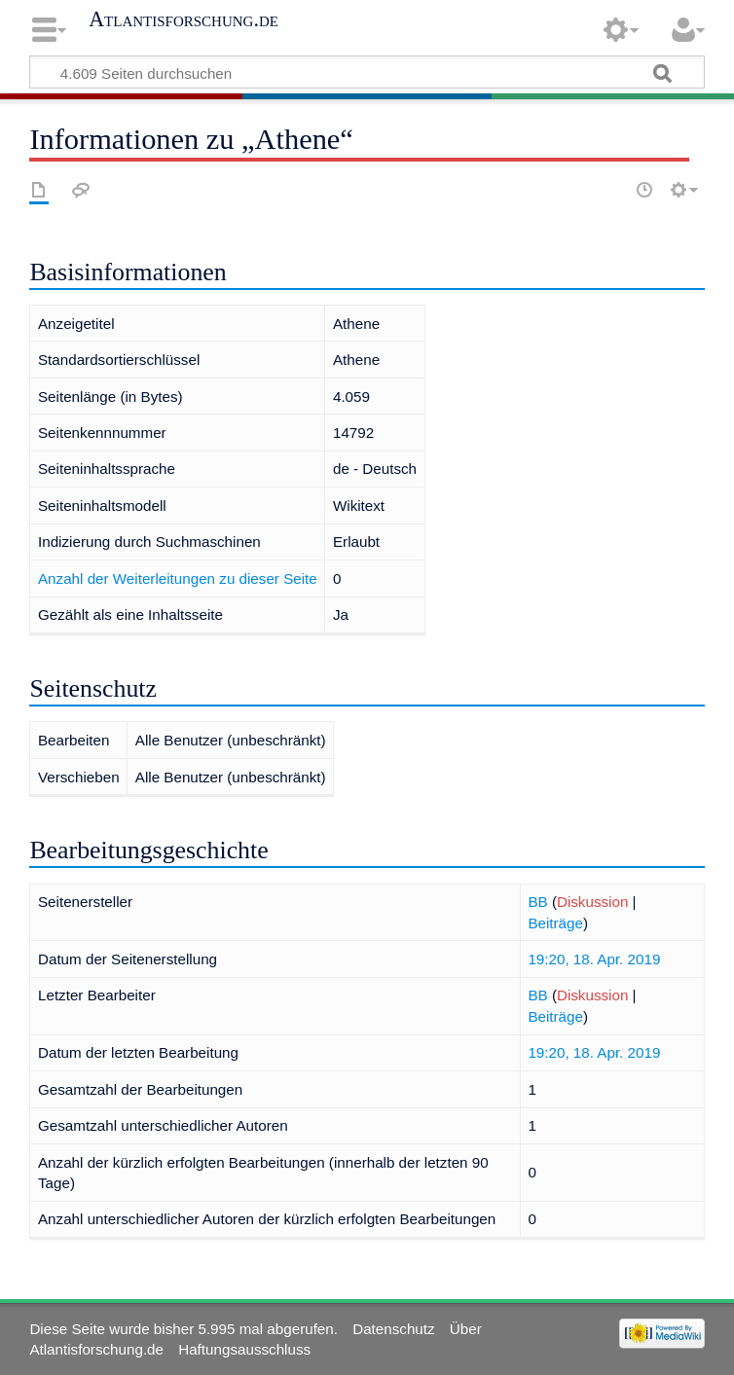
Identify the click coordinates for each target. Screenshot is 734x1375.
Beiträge (555, 923)
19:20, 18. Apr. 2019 (594, 959)
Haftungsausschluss (244, 1349)
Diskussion (592, 901)
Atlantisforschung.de (183, 19)
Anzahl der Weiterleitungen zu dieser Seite (177, 578)
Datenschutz (393, 1329)
